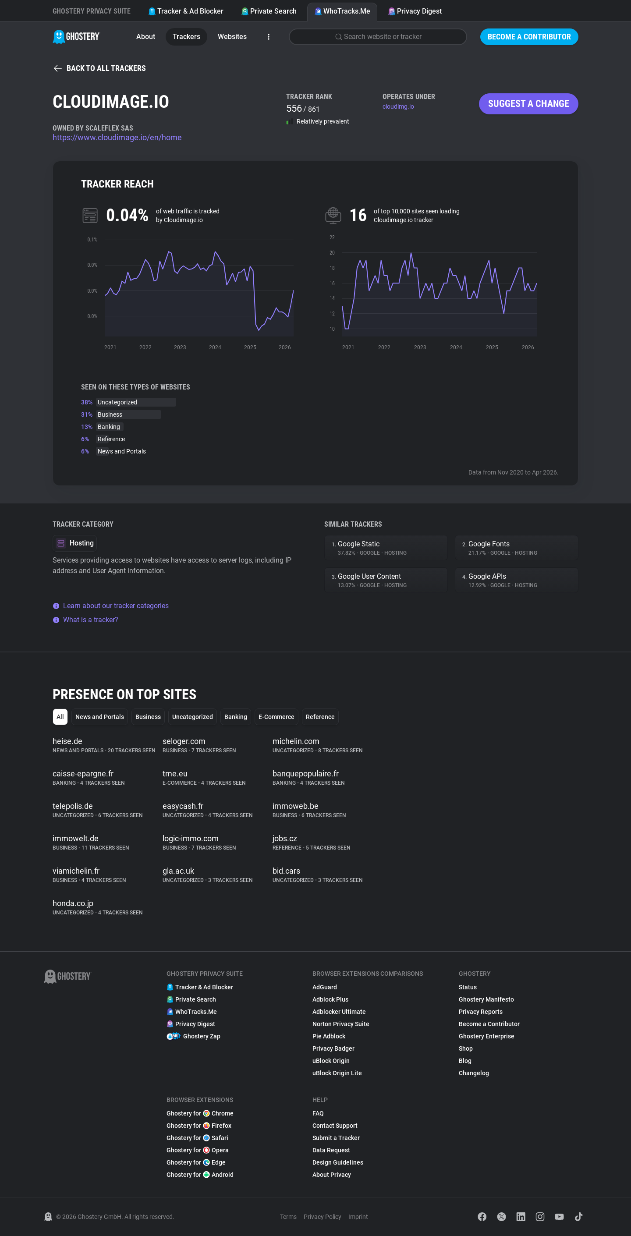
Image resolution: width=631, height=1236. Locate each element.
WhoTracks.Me (342, 11)
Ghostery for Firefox (199, 1125)
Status (468, 987)
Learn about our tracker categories (111, 606)
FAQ (318, 1113)
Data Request (331, 1150)
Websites (232, 36)
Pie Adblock (328, 1036)
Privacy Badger (333, 1048)
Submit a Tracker (336, 1137)
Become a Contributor (529, 36)
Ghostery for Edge (196, 1162)
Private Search (269, 11)
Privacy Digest (415, 11)
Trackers (186, 36)
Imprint (358, 1216)
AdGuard (324, 987)
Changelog (474, 1073)
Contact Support (335, 1125)
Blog (465, 1060)
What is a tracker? (85, 620)
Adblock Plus (330, 999)
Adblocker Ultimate (339, 1011)
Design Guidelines (337, 1162)
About (145, 36)
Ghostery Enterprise (486, 1036)
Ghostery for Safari (197, 1137)
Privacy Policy (322, 1216)
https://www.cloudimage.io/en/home (117, 137)
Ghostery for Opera (198, 1150)
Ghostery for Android (200, 1174)
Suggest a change (528, 103)
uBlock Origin (331, 1060)
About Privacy (331, 1174)
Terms (288, 1216)
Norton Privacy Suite (340, 1023)
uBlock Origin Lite (337, 1073)
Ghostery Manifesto (486, 999)
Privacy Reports (481, 1011)
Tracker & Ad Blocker (185, 11)
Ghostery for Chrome (200, 1113)
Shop (466, 1048)
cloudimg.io (398, 106)
